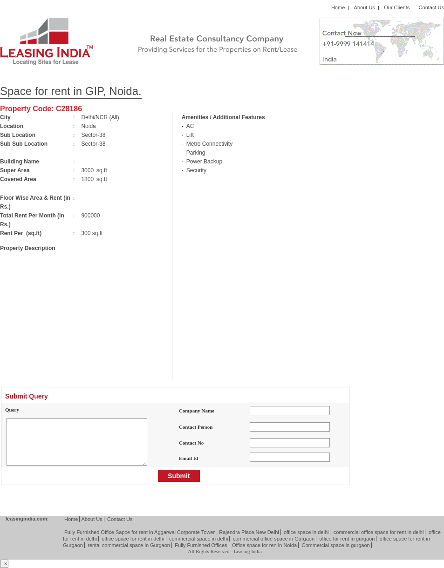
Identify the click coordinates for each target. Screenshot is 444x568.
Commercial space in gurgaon (336, 545)
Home (338, 7)
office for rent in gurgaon (347, 538)
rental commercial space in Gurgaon (129, 545)
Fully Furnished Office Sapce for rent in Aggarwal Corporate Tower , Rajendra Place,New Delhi (171, 532)
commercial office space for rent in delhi (379, 532)
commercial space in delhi (198, 538)
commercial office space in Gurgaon (273, 538)
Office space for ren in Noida (264, 545)
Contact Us (431, 7)
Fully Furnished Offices (201, 545)
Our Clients (397, 7)
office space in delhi (306, 532)
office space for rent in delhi (133, 538)
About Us (364, 7)
